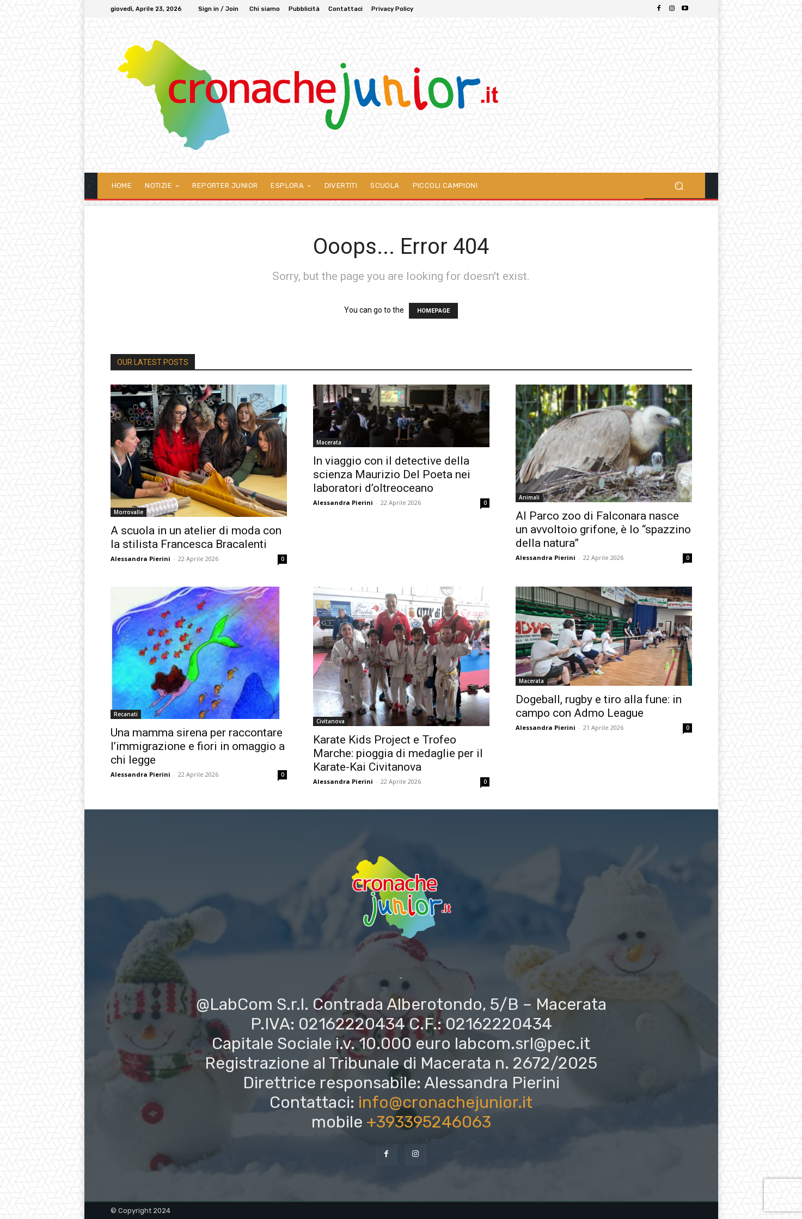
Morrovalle (128, 512)
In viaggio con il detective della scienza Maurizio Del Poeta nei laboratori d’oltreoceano (391, 474)
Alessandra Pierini (140, 558)
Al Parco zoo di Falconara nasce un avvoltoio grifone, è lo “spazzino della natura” (603, 529)
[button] (679, 185)
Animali (529, 497)
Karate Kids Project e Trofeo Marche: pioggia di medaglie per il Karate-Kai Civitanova (398, 753)
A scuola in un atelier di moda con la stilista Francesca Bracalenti (196, 537)
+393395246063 (428, 1122)
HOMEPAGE (433, 310)
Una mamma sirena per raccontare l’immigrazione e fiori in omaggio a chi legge (198, 746)
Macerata (328, 442)
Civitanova (330, 721)
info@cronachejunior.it (445, 1102)
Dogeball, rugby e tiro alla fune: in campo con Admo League (599, 706)
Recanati (126, 714)
